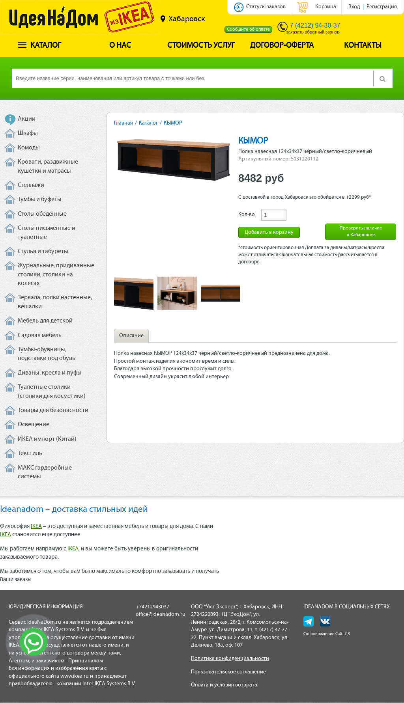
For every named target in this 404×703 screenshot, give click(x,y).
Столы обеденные (42, 214)
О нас (120, 46)
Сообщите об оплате (248, 29)
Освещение (33, 424)
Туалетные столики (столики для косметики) (52, 391)
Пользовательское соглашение (228, 672)
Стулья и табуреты (43, 251)
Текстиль (30, 453)
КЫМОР (173, 123)
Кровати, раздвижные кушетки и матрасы (48, 166)
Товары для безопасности (53, 410)
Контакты (363, 46)
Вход (354, 7)
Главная (123, 123)
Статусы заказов (266, 7)
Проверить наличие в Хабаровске (361, 231)
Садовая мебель (40, 335)
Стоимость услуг (201, 46)
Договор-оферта (282, 46)
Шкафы (28, 133)
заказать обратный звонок (312, 32)
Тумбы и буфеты (40, 199)
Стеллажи (31, 185)
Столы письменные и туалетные (46, 232)
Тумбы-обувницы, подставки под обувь (46, 354)
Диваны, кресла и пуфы (50, 373)
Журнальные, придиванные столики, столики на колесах (56, 275)
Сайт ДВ (342, 634)
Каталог (39, 46)
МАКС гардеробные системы (45, 472)
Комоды (29, 148)
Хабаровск (182, 19)
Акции (27, 119)
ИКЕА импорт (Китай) (47, 439)
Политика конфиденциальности (230, 659)
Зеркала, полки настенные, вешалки (55, 302)
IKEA (36, 527)
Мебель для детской (45, 321)
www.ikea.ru (74, 676)
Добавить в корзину (269, 232)
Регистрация (382, 7)
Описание (131, 336)
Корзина (325, 7)
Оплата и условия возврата (224, 685)
